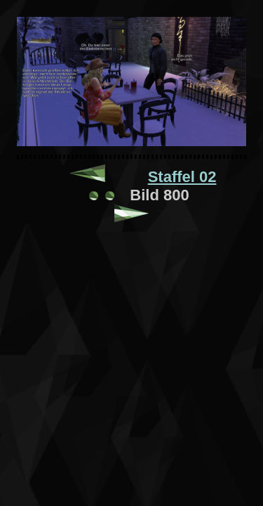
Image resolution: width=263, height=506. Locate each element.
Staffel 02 (182, 177)
